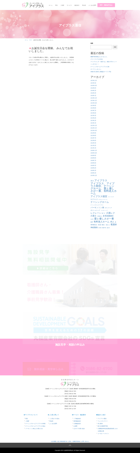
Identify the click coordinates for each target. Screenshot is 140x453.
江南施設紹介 (77, 423)
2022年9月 (93, 133)
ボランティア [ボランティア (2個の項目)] (108, 207)
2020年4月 (93, 168)
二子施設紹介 (77, 418)
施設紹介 (76, 5)
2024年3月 (93, 90)
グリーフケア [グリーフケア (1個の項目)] (111, 196)
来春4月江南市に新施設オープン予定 (101, 71)
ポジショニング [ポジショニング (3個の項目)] (95, 210)
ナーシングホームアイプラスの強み (35, 426)
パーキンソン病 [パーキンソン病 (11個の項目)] (97, 207)
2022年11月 (94, 128)
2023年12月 (94, 98)
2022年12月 (94, 125)
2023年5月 (93, 115)
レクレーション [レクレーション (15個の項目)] (98, 213)
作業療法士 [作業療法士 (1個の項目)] (99, 216)
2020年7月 (93, 160)
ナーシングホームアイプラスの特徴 (35, 423)
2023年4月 (93, 118)
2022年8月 (93, 135)
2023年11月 (94, 100)
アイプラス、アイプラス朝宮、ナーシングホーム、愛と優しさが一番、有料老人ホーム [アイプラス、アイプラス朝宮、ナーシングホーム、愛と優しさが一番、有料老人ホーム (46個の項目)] (104, 188)
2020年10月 (94, 153)
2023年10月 (94, 103)
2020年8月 (93, 158)
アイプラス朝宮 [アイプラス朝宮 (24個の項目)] (99, 196)
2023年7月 (93, 110)
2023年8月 (93, 108)
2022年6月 (93, 140)
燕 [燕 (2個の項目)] (115, 222)
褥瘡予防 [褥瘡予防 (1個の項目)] (104, 227)
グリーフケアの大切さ (97, 59)
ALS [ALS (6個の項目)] (92, 181)
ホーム (50, 5)
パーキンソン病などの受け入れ (34, 428)
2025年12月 (94, 80)
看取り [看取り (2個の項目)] (103, 224)
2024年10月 (94, 85)
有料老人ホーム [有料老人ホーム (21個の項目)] (101, 221)
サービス (69, 5)
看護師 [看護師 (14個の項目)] (114, 224)
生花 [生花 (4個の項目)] (99, 224)
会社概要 (53, 441)
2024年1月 (93, 95)
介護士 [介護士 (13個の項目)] (93, 216)
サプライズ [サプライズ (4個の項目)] (94, 199)
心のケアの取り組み (79, 428)
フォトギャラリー (103, 421)
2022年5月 (93, 143)
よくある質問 (92, 5)
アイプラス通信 (102, 418)
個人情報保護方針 (63, 441)
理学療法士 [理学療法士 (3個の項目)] (94, 224)
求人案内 (100, 423)
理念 (56, 5)
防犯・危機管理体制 (74, 441)
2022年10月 (94, 130)
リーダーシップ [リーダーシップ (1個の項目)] (104, 210)
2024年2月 (93, 93)
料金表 (84, 5)
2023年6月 (93, 113)
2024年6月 (93, 88)
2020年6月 (93, 163)
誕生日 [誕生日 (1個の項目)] (108, 227)
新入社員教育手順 (103, 426)
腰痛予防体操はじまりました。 (99, 56)
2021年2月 (93, 145)
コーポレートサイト (103, 433)
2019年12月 (94, 175)
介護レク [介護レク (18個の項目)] (110, 213)
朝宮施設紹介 (77, 421)
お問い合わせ (85, 441)
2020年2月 (93, 173)
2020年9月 (93, 155)
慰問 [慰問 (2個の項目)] (92, 222)
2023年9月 (93, 105)
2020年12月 (94, 150)
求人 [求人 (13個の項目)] (112, 222)
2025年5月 (93, 83)
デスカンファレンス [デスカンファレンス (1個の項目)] (102, 199)
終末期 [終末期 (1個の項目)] (99, 227)
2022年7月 (93, 138)
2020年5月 (93, 165)
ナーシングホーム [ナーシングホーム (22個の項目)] (100, 202)
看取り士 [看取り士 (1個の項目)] (108, 224)
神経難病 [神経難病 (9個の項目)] (94, 227)
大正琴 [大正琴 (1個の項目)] (92, 219)
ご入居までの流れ (54, 418)
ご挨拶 (62, 5)
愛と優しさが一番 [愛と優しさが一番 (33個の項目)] (104, 218)
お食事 (75, 426)
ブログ (30, 40)
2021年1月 (93, 148)
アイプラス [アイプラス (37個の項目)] (100, 180)
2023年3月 (93, 120)
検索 (92, 43)
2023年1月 (93, 123)
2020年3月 (93, 170)
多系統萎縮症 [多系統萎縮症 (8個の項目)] (108, 216)
